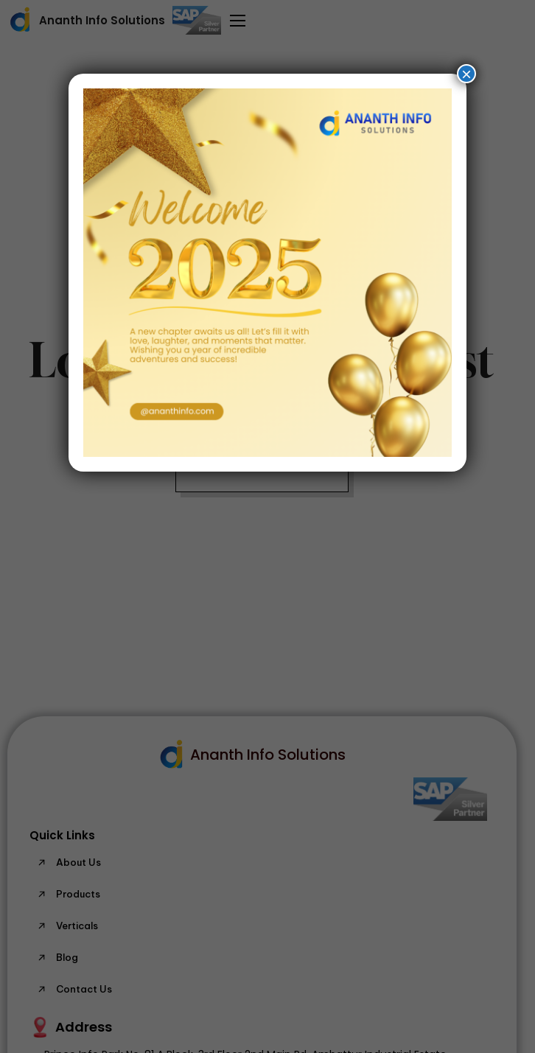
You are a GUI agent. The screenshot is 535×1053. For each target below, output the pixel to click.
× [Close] (466, 73)
